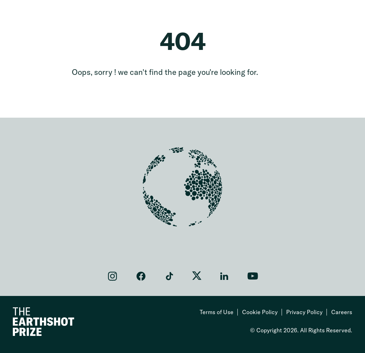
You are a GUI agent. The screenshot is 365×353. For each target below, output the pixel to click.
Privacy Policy (304, 312)
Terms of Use (216, 312)
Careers (341, 312)
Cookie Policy (260, 312)
